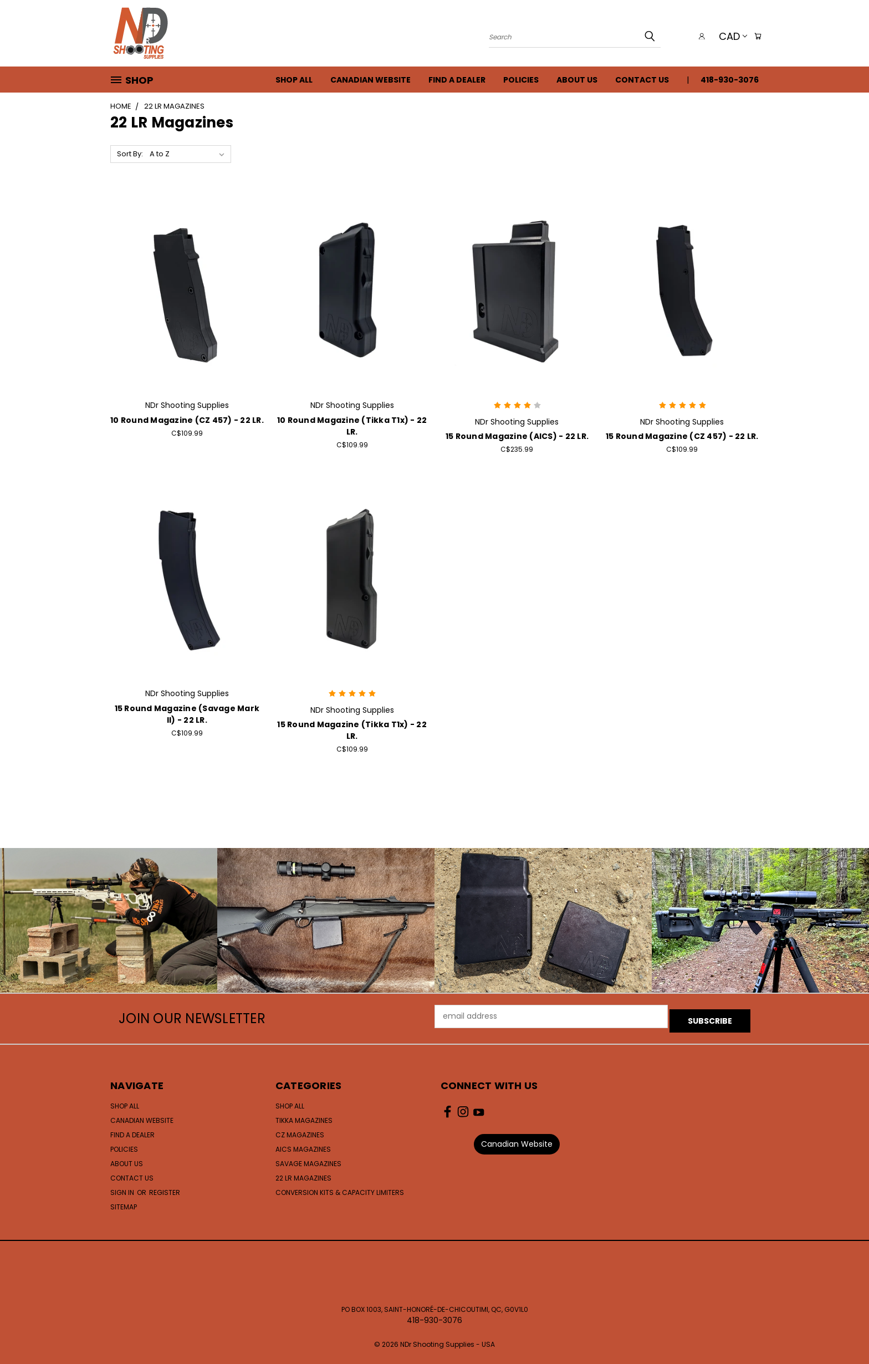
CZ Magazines (299, 1130)
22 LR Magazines (303, 1173)
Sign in (123, 1188)
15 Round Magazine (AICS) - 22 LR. (517, 436)
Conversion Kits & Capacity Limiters (339, 1188)
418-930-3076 (730, 79)
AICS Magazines (303, 1145)
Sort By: (130, 154)
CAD (728, 36)
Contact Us (642, 79)
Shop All (294, 79)
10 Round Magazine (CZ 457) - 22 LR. (187, 420)
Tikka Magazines (304, 1116)
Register (164, 1188)
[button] (517, 1139)
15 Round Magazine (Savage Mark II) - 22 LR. (187, 714)
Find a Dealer (456, 79)
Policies (521, 79)
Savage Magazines (308, 1159)
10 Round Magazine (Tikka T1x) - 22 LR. (352, 426)
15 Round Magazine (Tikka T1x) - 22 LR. (352, 730)
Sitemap (123, 1202)
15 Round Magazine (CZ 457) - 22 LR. (682, 436)
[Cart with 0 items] (755, 36)
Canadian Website (370, 79)
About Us (576, 79)
